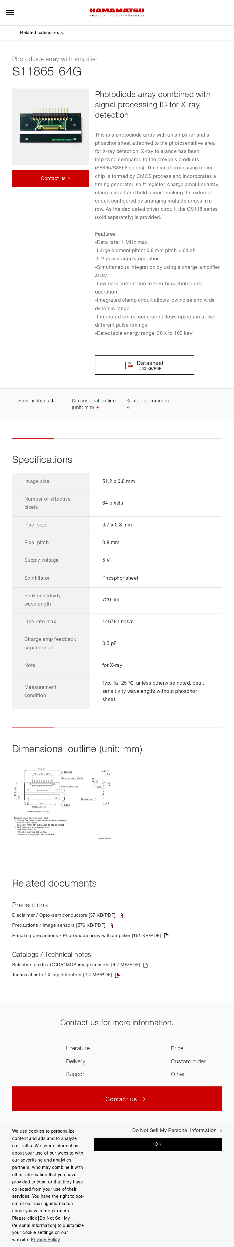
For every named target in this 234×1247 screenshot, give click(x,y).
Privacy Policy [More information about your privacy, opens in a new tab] (45, 1240)
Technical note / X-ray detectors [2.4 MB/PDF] (65, 976)
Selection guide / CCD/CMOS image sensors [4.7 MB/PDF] (80, 966)
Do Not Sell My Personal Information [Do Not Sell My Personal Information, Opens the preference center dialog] (174, 1130)
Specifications (33, 401)
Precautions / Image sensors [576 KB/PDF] (61, 926)
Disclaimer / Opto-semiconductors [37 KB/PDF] (67, 916)
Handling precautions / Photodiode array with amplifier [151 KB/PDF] (91, 936)
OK (158, 1144)
